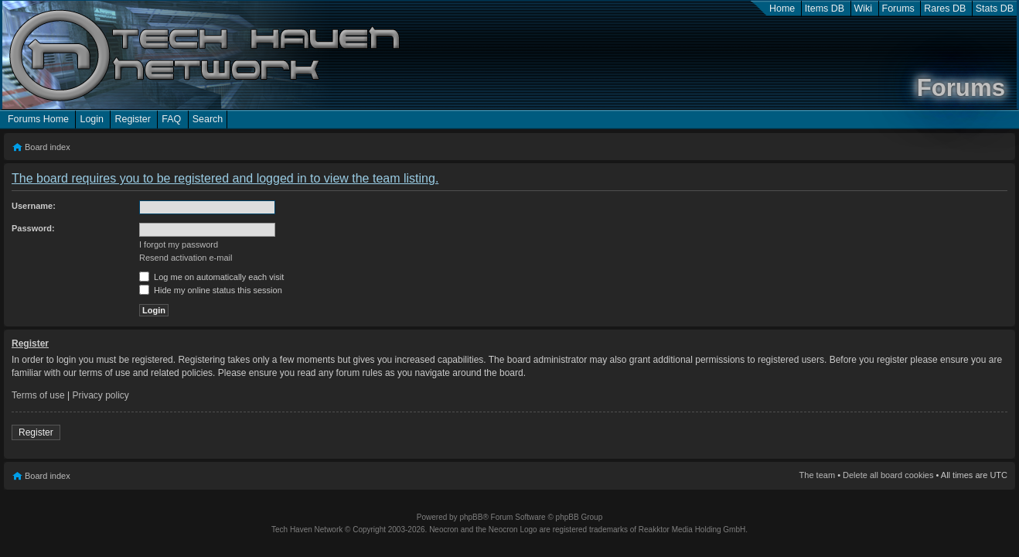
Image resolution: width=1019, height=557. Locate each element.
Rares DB (945, 8)
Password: (33, 228)
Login (92, 119)
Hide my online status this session (210, 290)
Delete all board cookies (888, 475)
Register (132, 119)
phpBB (470, 517)
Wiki (863, 8)
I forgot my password (178, 244)
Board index (47, 147)
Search (208, 119)
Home (782, 8)
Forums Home (38, 119)
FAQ (171, 119)
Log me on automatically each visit (211, 277)
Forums (898, 8)
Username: (34, 205)
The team (817, 475)
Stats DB (995, 8)
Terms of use (38, 395)
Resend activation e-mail (185, 257)
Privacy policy (101, 395)
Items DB (824, 8)
